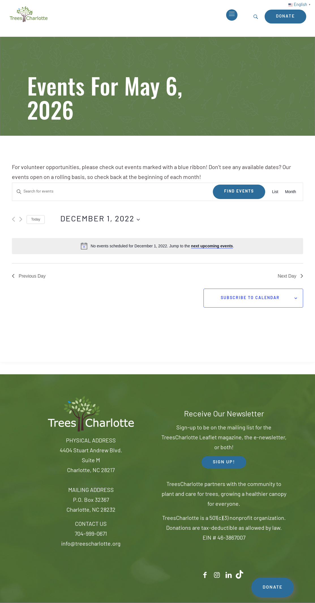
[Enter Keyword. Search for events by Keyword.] (112, 192)
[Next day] (20, 219)
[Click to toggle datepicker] (100, 219)
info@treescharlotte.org (91, 544)
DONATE (272, 587)
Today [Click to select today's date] (35, 219)
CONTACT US (91, 524)
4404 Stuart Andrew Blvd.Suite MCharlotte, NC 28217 (91, 461)
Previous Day (29, 276)
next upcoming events (212, 246)
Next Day (290, 276)
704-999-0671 (91, 534)
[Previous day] (13, 219)
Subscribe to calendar (250, 298)
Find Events (239, 191)
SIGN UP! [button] (224, 462)
